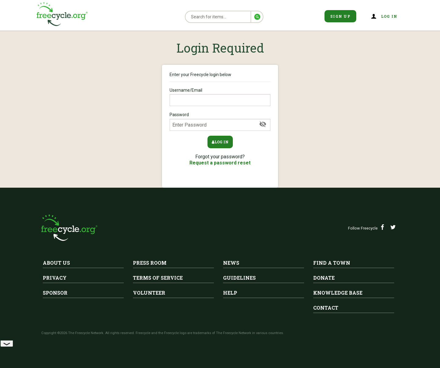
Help (230, 292)
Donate (324, 277)
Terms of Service (158, 277)
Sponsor (55, 292)
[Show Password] (262, 124)
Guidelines (239, 277)
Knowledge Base (337, 292)
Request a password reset (220, 163)
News (231, 262)
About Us (56, 262)
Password (220, 121)
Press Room (150, 262)
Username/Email (220, 97)
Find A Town (331, 262)
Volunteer (149, 292)
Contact (325, 307)
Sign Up (340, 16)
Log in (389, 16)
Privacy (55, 277)
